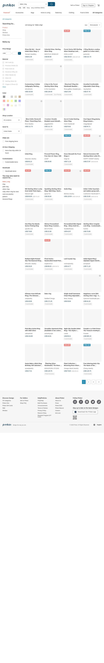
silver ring (5, 189)
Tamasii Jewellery (30, 54)
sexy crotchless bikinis (38, 8)
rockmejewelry (68, 263)
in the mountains (50, 89)
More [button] (4, 87)
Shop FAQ (23, 403)
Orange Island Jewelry (71, 368)
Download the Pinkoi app (85, 412)
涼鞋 (24, 8)
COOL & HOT (68, 54)
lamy (28, 8)
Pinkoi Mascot (59, 408)
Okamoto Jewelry (30, 159)
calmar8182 (29, 333)
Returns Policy (42, 413)
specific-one (29, 228)
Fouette (86, 333)
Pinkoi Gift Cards (7, 405)
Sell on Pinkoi (75, 5)
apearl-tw (48, 194)
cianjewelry (28, 298)
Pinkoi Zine (6, 35)
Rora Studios (29, 124)
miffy (19, 8)
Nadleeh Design (50, 298)
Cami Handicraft (69, 124)
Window (5, 32)
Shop (4, 30)
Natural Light (29, 194)
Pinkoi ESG (58, 405)
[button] (19, 53)
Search (51, 4)
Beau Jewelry (68, 298)
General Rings (7, 199)
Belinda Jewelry (69, 194)
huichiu (86, 228)
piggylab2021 (49, 124)
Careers (57, 410)
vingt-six (66, 159)
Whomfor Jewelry (30, 263)
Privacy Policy (42, 410)
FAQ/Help (40, 400)
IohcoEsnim (29, 89)
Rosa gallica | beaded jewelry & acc (75, 89)
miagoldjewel (88, 124)
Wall (3, 408)
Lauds (66, 333)
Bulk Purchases (42, 403)
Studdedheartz (68, 228)
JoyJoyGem (87, 89)
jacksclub (87, 54)
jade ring (5, 186)
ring (3, 184)
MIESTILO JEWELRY (52, 54)
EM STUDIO (49, 228)
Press (57, 403)
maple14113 (49, 263)
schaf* (47, 159)
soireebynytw (49, 333)
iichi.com (58, 413)
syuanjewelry (29, 368)
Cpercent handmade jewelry (93, 298)
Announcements (42, 405)
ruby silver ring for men (10, 191)
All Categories (7, 19)
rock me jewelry (7, 194)
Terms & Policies (43, 408)
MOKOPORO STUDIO (52, 368)
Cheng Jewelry (88, 368)
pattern (4, 196)
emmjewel (87, 263)
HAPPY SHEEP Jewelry (91, 159)
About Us (58, 400)
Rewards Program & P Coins (44, 416)
